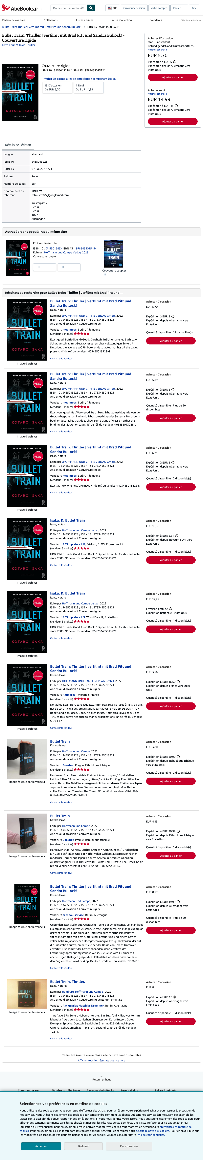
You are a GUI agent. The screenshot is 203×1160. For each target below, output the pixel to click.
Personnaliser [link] (129, 1146)
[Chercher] (91, 8)
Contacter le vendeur (61, 358)
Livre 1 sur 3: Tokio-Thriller (18, 45)
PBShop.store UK (74, 544)
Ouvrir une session (134, 8)
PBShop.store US (74, 617)
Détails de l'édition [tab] (18, 145)
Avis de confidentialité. (151, 1134)
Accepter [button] (41, 1146)
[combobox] (68, 8)
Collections (50, 20)
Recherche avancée (13, 20)
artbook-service (73, 915)
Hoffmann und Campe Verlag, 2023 (66, 252)
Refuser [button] (83, 1146)
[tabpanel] (71, 186)
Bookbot (68, 765)
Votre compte (159, 8)
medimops (70, 329)
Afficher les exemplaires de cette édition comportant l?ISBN (79, 78)
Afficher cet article (157, 49)
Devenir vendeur (191, 20)
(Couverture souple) (114, 270)
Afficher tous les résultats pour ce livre (101, 1060)
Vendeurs (156, 20)
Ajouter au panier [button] (173, 77)
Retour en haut (101, 1079)
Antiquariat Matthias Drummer (83, 1005)
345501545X (54, 248)
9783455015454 (86, 248)
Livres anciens (84, 20)
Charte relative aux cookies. (153, 1130)
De (57, 87)
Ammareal (70, 694)
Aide (194, 8)
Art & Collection (122, 20)
